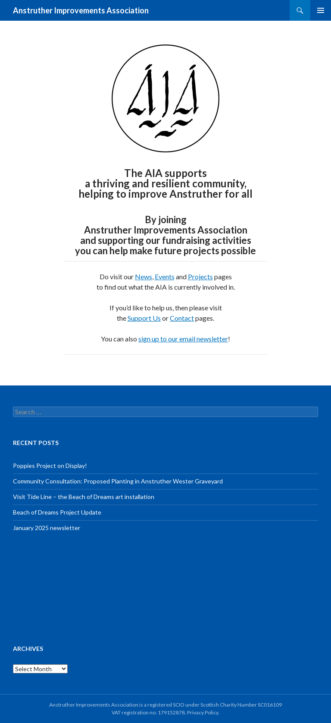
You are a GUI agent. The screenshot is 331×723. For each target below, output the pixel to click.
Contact (182, 318)
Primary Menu (320, 10)
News (143, 276)
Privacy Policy (202, 712)
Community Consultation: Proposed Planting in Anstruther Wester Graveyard (118, 481)
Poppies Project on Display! (50, 465)
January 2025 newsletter (46, 527)
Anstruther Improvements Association (81, 10)
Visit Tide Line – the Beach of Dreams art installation (83, 496)
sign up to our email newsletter (183, 339)
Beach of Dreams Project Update (57, 512)
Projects (200, 276)
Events (165, 276)
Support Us (144, 318)
